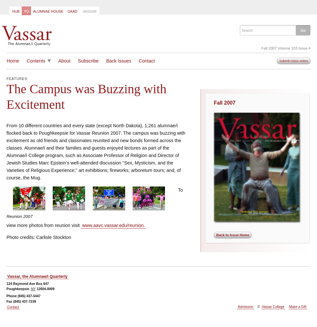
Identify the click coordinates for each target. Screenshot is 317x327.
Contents (36, 60)
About (64, 60)
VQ (26, 11)
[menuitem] (15, 10)
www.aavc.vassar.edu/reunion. (113, 225)
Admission (245, 307)
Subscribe (88, 60)
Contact (147, 60)
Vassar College (273, 307)
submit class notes (293, 61)
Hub (16, 11)
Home (13, 60)
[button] (303, 30)
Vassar (90, 11)
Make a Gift (297, 307)
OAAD (73, 11)
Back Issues (118, 60)
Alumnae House (48, 11)
